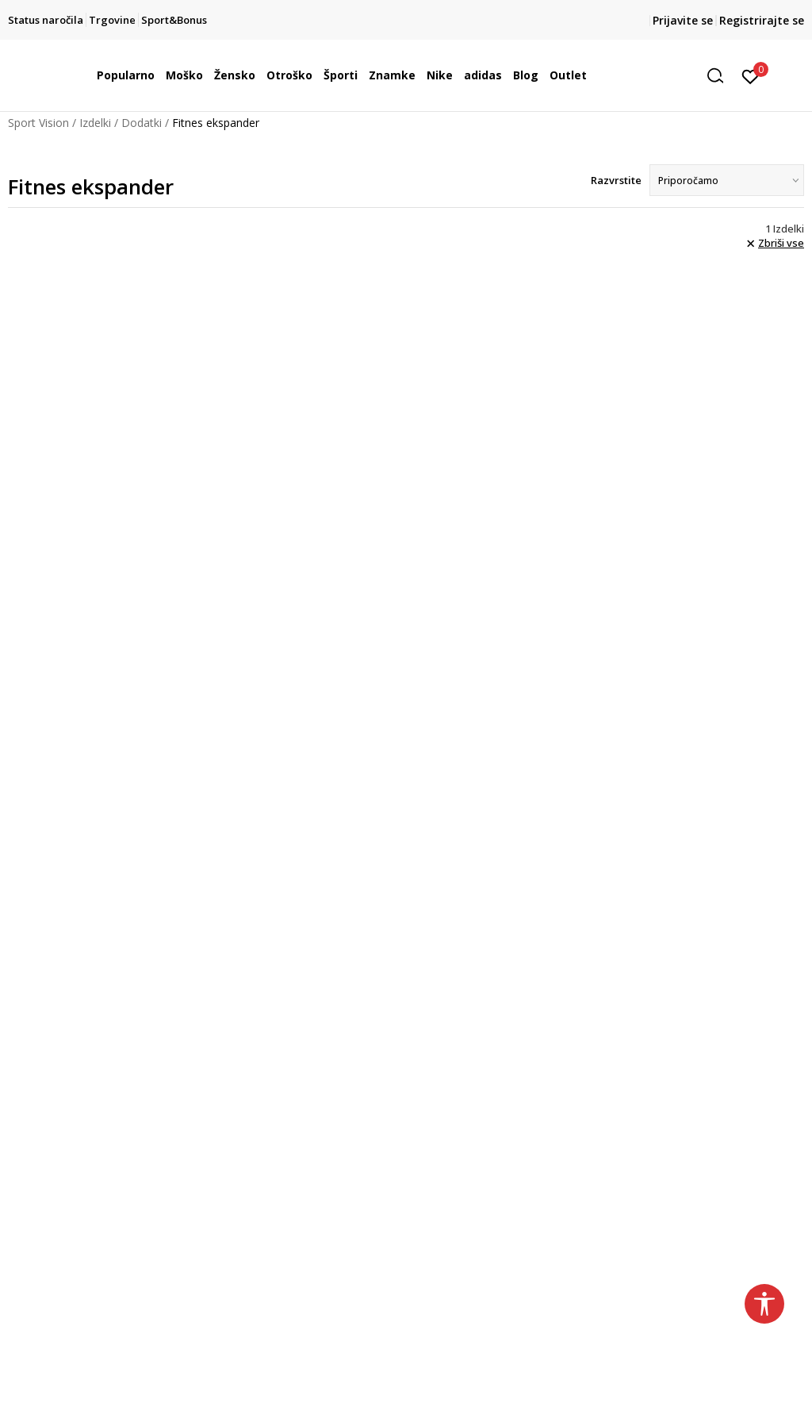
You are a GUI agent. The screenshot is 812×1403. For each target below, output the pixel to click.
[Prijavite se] (750, 75)
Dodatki (141, 122)
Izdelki (95, 122)
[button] (721, 76)
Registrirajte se (761, 20)
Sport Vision (38, 122)
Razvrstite (616, 180)
